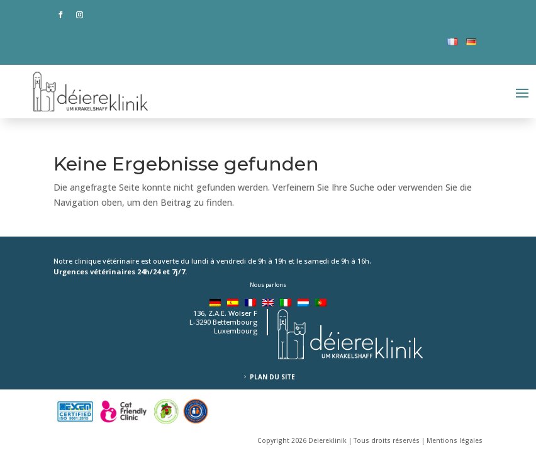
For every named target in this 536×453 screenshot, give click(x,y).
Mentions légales (455, 440)
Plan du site (272, 376)
